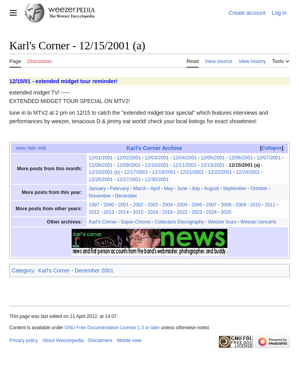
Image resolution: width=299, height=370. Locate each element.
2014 (123, 212)
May (168, 188)
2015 (138, 212)
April (155, 188)
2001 (123, 205)
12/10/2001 (157, 165)
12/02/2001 (129, 158)
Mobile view (129, 340)
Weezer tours (222, 222)
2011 (270, 205)
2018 (167, 212)
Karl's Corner (102, 222)
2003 (153, 205)
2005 (182, 205)
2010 (255, 205)
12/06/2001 (241, 158)
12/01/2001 (101, 158)
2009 (241, 205)
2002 (138, 205)
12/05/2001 (213, 158)
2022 (182, 212)
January (97, 188)
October (258, 188)
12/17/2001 (136, 172)
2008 (226, 205)
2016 (153, 212)
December (126, 196)
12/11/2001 (185, 165)
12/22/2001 (220, 172)
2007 (211, 205)
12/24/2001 (248, 172)
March (139, 188)
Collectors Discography (179, 222)
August (211, 188)
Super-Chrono (136, 222)
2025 (226, 212)
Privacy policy (23, 340)
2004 (167, 205)
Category (23, 270)
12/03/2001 (157, 158)
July (196, 188)
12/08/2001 (101, 165)
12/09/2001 (129, 165)
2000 (109, 205)
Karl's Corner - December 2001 (75, 270)
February (119, 188)
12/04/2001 (185, 158)
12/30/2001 (157, 179)
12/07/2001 (269, 158)
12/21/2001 (192, 172)
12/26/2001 (101, 179)
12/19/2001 (164, 172)
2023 (197, 212)
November (100, 196)
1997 (94, 205)
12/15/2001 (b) (104, 172)
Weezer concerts (258, 222)
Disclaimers (100, 340)
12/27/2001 (129, 179)
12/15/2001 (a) (244, 165)
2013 (109, 212)
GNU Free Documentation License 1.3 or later (112, 327)
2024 (211, 212)
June (182, 188)
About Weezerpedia (62, 340)
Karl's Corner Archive (154, 148)
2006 (197, 205)
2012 (94, 212)
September (234, 188)
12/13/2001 (213, 165)
